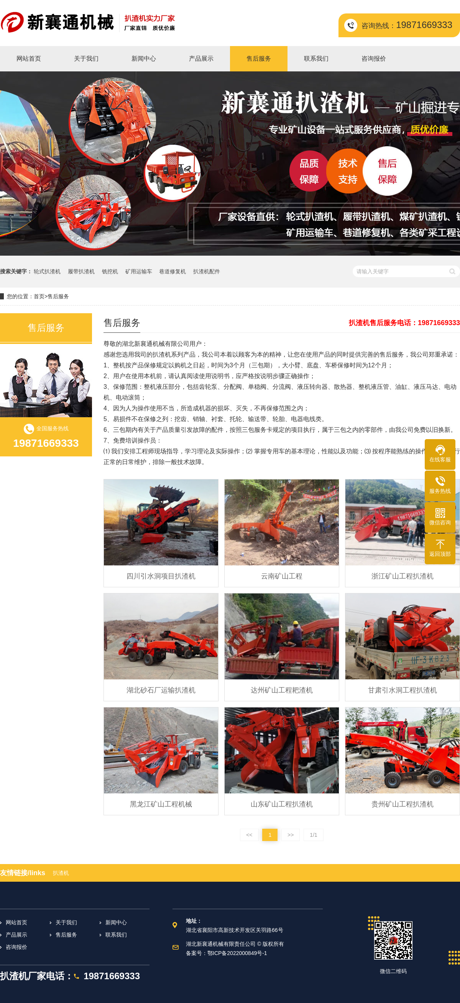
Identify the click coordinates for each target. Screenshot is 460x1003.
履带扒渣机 (81, 271)
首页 (39, 296)
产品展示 (16, 935)
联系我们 (116, 935)
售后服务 (58, 296)
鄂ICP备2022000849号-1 (237, 953)
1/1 (313, 835)
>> (291, 835)
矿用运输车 (138, 271)
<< (249, 835)
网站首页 (16, 922)
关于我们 (66, 922)
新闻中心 (116, 922)
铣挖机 (110, 271)
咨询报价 (16, 947)
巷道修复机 (172, 271)
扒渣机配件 (206, 271)
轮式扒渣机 (47, 271)
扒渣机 (61, 873)
